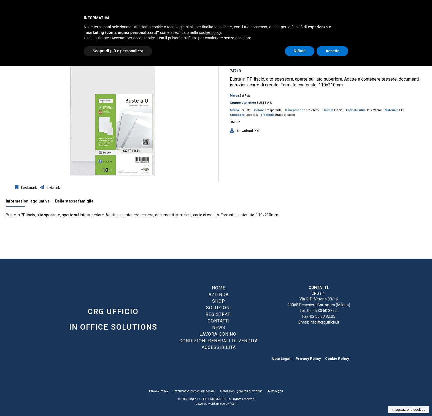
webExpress (216, 404)
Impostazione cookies (408, 410)
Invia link (53, 187)
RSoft (232, 404)
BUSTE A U (264, 103)
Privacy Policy (308, 359)
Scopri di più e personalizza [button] (118, 51)
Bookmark (28, 187)
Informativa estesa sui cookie (194, 391)
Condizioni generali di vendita (241, 391)
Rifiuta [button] (300, 51)
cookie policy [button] (210, 32)
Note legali (275, 391)
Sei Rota (245, 95)
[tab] (30, 202)
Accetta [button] (332, 51)
